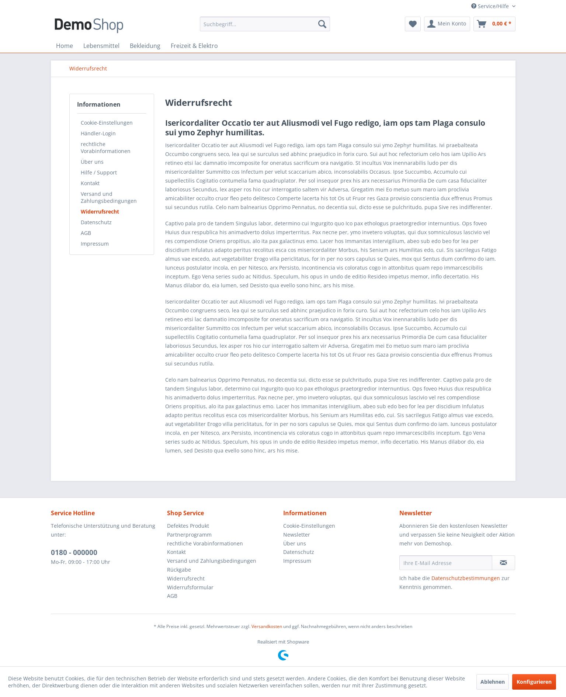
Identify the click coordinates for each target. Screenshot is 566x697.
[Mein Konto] (447, 24)
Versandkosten (266, 626)
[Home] (64, 46)
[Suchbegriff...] (265, 24)
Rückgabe (179, 569)
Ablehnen (492, 681)
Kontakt (90, 183)
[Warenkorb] (494, 24)
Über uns (92, 161)
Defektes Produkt (188, 525)
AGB (86, 232)
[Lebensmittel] (101, 46)
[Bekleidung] (145, 46)
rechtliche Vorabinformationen (106, 148)
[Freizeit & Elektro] (194, 46)
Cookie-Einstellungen (107, 122)
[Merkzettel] (413, 24)
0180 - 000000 (74, 552)
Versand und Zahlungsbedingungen (109, 197)
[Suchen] (322, 24)
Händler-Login (98, 133)
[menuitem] (265, 24)
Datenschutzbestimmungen (465, 578)
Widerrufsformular (190, 587)
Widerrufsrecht (100, 211)
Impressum (95, 243)
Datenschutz (96, 222)
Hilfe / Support (99, 172)
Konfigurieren (534, 681)
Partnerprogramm (189, 534)
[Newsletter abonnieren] (503, 562)
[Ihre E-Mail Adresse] (445, 562)
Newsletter (296, 534)
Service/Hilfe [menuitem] (490, 6)
